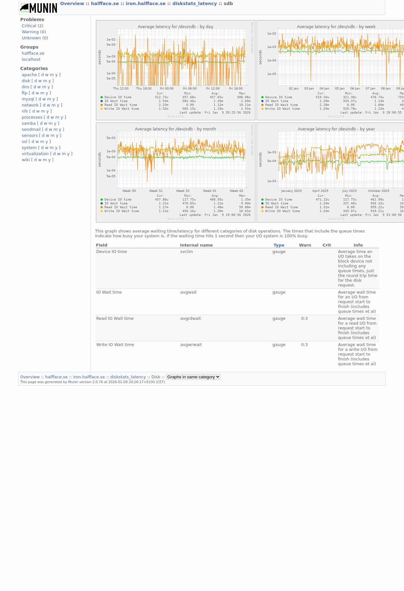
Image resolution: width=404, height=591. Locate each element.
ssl (24, 141)
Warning (30, 31)
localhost (31, 59)
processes (32, 117)
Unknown (31, 37)
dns (25, 86)
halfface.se (105, 3)
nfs (25, 111)
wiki (26, 159)
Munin (73, 382)
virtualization (35, 153)
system (29, 147)
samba (28, 123)
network (30, 105)
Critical (29, 25)
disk (26, 80)
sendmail (31, 129)
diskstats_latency (195, 3)
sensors (30, 135)
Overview (73, 3)
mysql (28, 99)
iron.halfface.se (146, 3)
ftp (24, 93)
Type (279, 245)
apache (29, 74)
